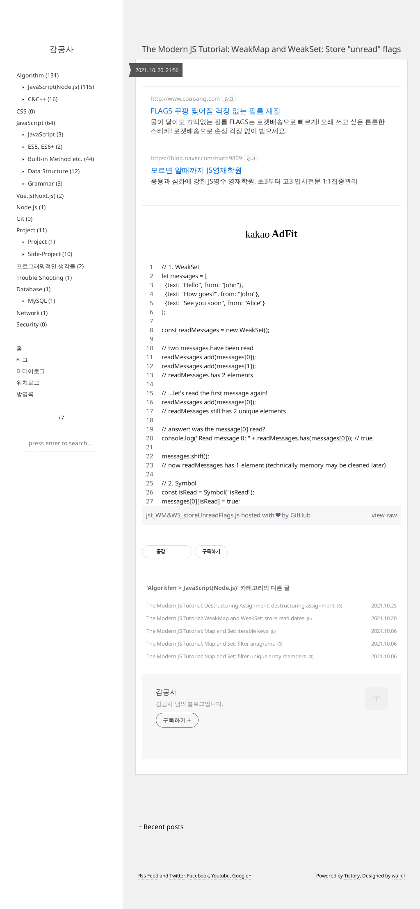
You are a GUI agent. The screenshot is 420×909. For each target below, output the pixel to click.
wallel (398, 897)
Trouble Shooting (44, 277)
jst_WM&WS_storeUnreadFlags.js (193, 537)
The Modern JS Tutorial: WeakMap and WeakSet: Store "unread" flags (271, 48)
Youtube (220, 897)
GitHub (300, 537)
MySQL (40, 300)
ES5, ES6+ (44, 146)
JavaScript (35, 123)
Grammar (44, 183)
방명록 (25, 394)
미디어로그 (30, 371)
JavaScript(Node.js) (60, 87)
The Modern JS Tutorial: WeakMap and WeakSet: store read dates (225, 640)
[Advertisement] (271, 158)
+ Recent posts (161, 848)
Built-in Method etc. (60, 159)
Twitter (177, 897)
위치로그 (27, 382)
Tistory (352, 897)
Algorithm (37, 75)
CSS (25, 111)
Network (32, 313)
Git (24, 218)
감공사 (61, 48)
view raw (384, 537)
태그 (22, 359)
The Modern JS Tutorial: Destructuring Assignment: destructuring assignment (240, 627)
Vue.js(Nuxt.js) (40, 195)
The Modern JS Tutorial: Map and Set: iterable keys (207, 653)
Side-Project (49, 254)
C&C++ (41, 99)
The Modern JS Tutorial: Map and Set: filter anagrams (210, 665)
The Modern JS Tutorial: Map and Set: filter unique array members (226, 678)
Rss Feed (148, 897)
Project (31, 230)
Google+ (241, 897)
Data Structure (53, 171)
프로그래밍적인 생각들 (50, 266)
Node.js (31, 207)
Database (33, 289)
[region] (271, 406)
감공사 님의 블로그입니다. (190, 726)
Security (31, 324)
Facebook (198, 897)
